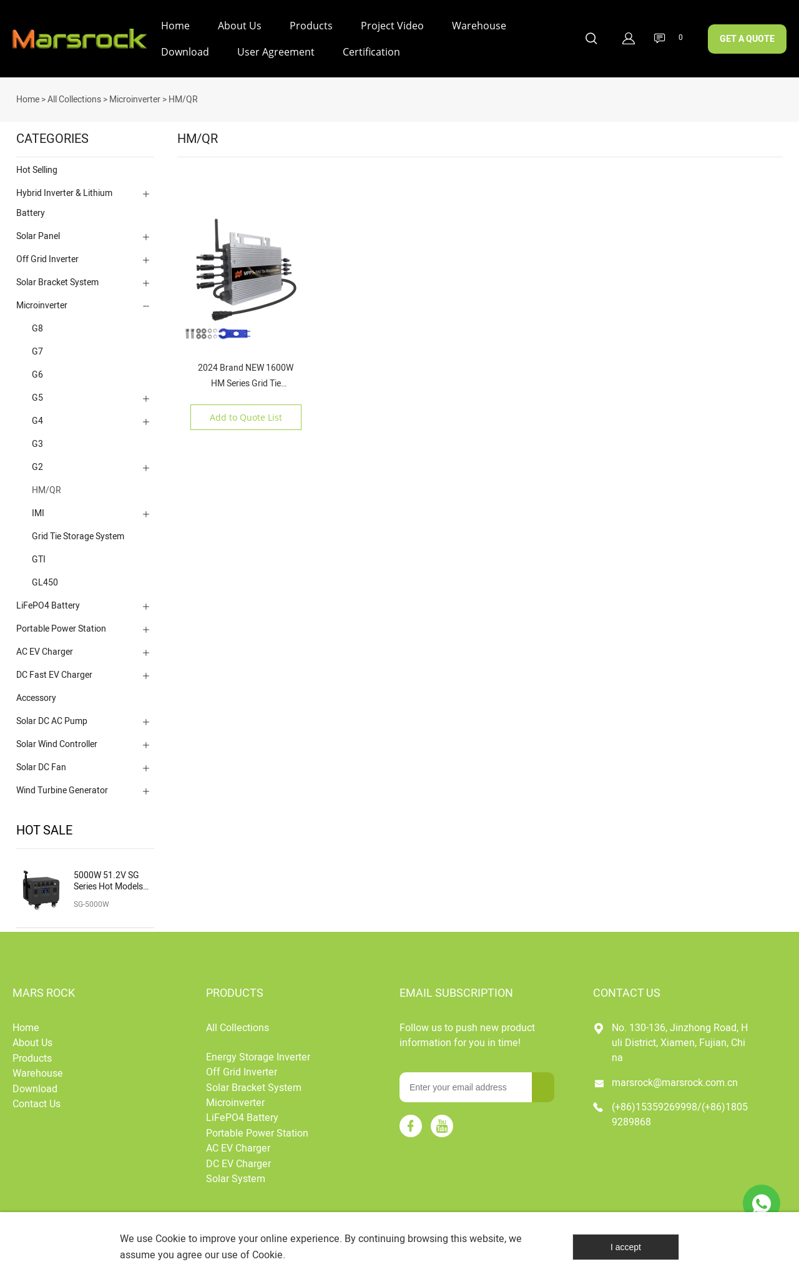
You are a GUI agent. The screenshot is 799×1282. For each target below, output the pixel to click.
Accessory (36, 693)
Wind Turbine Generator (62, 785)
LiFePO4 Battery (48, 600)
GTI (39, 554)
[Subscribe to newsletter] (543, 1082)
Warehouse (479, 25)
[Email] (466, 1082)
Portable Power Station (61, 623)
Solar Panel (38, 231)
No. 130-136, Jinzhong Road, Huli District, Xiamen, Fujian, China (680, 1037)
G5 (37, 392)
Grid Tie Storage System (78, 531)
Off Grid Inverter (47, 254)
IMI (38, 508)
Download (185, 52)
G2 (37, 462)
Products (311, 25)
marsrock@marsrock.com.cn (675, 1077)
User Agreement (276, 52)
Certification (371, 52)
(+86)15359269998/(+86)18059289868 (680, 1110)
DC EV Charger (238, 1159)
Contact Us (36, 1099)
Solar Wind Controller (56, 739)
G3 (37, 439)
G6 (37, 369)
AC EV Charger (44, 646)
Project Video (392, 25)
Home (175, 25)
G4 (37, 416)
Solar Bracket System (57, 277)
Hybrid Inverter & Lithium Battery (64, 198)
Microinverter (134, 94)
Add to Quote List (246, 412)
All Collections (74, 94)
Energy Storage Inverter (258, 1052)
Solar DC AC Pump (51, 716)
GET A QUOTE (747, 39)
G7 (37, 346)
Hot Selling (36, 165)
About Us (240, 25)
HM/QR (183, 94)
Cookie (170, 1238)
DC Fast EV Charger (54, 670)
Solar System (235, 1174)
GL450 (45, 577)
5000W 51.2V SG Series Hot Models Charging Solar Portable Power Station (108, 876)
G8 (37, 323)
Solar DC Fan (41, 762)
